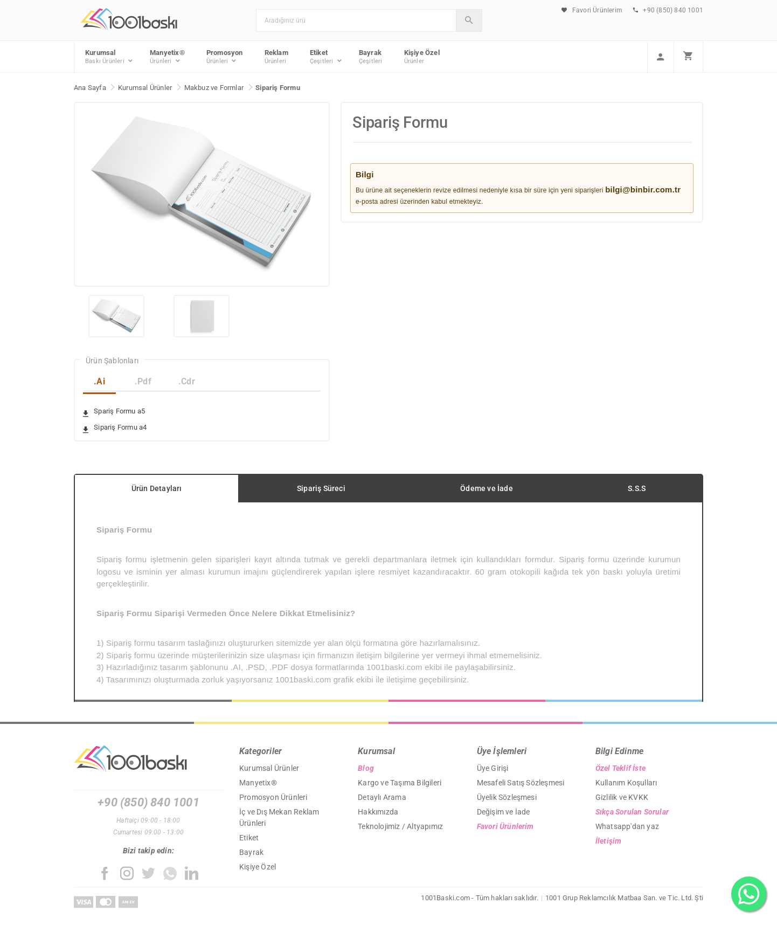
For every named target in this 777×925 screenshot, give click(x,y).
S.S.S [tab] (637, 488)
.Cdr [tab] (186, 381)
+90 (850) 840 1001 (668, 10)
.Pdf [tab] (143, 381)
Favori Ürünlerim (591, 10)
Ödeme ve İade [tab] (486, 488)
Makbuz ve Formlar (214, 87)
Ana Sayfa (90, 87)
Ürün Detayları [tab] (156, 488)
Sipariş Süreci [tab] (321, 488)
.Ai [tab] (99, 381)
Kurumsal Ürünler (145, 87)
